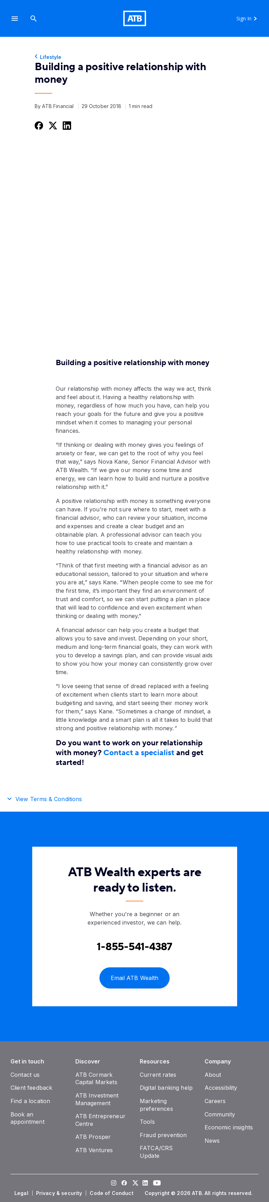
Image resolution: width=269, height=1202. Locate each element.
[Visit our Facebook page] (124, 1184)
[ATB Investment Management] (97, 1099)
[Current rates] (158, 1074)
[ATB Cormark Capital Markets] (96, 1078)
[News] (212, 1140)
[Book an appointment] (27, 1118)
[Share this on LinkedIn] (66, 125)
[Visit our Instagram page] (113, 1184)
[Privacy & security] (60, 1193)
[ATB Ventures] (94, 1150)
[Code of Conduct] (112, 1193)
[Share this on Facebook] (38, 125)
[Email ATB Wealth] (134, 977)
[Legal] (22, 1193)
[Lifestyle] (134, 57)
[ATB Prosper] (93, 1136)
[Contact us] (25, 1074)
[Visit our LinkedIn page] (145, 1184)
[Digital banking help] (166, 1087)
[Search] (33, 18)
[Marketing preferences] (156, 1104)
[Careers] (215, 1100)
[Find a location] (30, 1100)
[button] (14, 18)
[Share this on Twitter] (52, 125)
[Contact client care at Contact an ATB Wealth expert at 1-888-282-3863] (134, 947)
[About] (213, 1074)
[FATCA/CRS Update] (156, 1151)
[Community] (220, 1114)
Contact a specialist (138, 753)
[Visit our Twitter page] (134, 1184)
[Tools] (147, 1121)
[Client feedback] (31, 1087)
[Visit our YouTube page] (155, 1184)
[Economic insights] (229, 1127)
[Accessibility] (221, 1087)
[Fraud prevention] (163, 1135)
